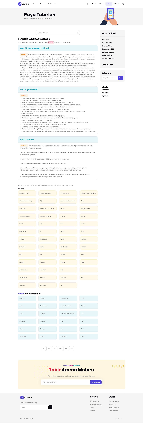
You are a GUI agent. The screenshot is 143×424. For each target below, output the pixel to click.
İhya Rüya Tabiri (108, 50)
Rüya (109, 4)
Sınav (42, 5)
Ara (120, 79)
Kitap (101, 4)
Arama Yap (96, 383)
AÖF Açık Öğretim (96, 406)
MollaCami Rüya (108, 53)
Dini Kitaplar (113, 406)
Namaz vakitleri (114, 409)
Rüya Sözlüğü (107, 44)
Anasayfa (105, 41)
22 (49, 350)
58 (60, 350)
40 (54, 350)
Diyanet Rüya (107, 47)
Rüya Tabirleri (113, 412)
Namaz (93, 4)
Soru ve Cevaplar (114, 403)
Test (49, 5)
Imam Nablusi (107, 56)
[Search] (58, 34)
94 (72, 350)
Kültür (117, 4)
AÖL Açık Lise (94, 403)
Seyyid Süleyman (108, 59)
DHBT (92, 409)
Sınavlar (92, 412)
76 (66, 350)
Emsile (27, 420)
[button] (87, 4)
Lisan (34, 5)
